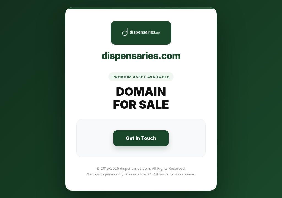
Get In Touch (141, 138)
